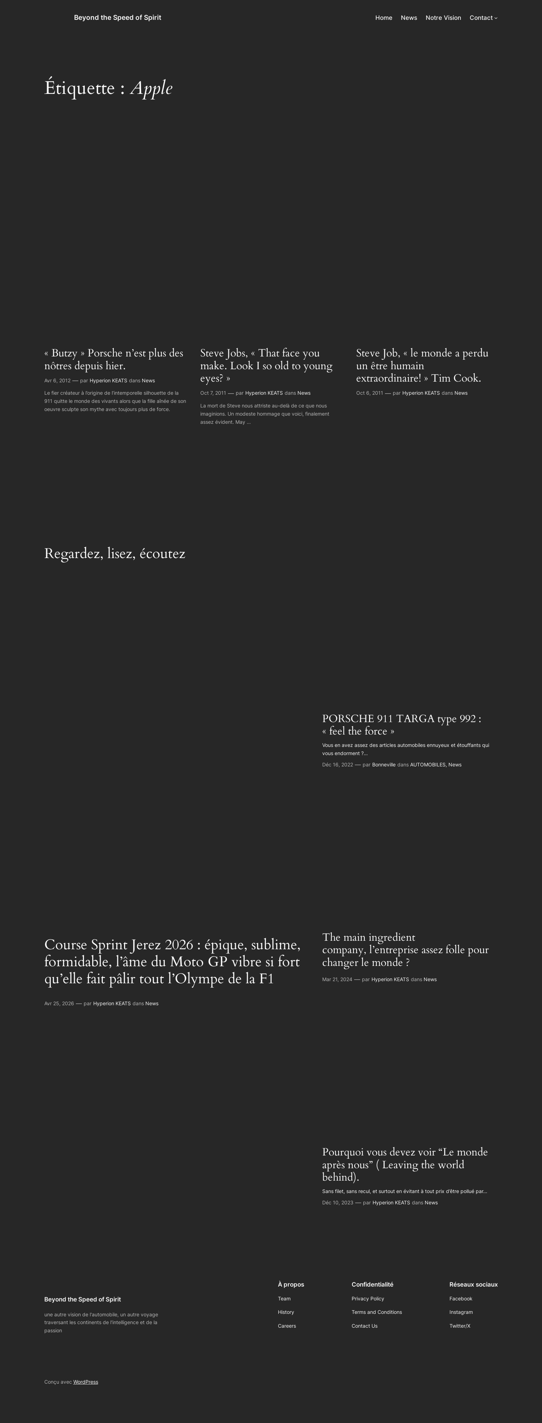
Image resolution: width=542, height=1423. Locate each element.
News (148, 380)
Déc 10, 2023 (337, 1202)
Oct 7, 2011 (213, 393)
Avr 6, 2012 (57, 380)
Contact (481, 17)
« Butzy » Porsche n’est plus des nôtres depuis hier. (113, 359)
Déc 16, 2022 (337, 764)
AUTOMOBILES (428, 764)
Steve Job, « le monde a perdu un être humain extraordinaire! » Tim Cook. (422, 366)
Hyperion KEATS (108, 380)
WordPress (85, 1382)
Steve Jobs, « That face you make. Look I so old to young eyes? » (266, 366)
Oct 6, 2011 (369, 393)
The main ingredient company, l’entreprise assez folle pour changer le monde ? (405, 950)
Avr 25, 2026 (59, 1003)
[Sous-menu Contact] (496, 17)
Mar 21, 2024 (337, 979)
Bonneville (384, 764)
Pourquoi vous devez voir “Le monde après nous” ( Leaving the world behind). (405, 1165)
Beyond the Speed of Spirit (117, 17)
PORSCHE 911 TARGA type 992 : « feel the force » (401, 725)
